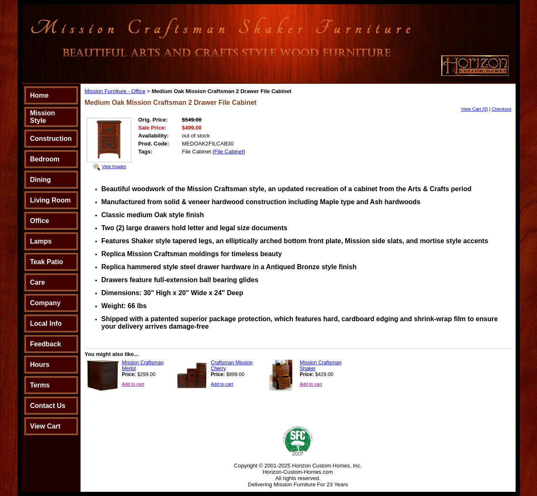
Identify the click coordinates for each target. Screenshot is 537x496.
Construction (51, 138)
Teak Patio (46, 261)
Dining (40, 179)
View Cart (45, 426)
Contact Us (47, 405)
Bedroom (45, 159)
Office (39, 220)
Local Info (46, 323)
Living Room (50, 200)
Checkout (501, 109)
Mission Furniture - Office (115, 91)
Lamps (41, 241)
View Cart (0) (474, 109)
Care (37, 282)
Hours (40, 364)
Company (45, 302)
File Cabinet (228, 151)
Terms (40, 385)
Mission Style (42, 116)
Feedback (45, 344)
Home (39, 95)
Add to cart (133, 384)
